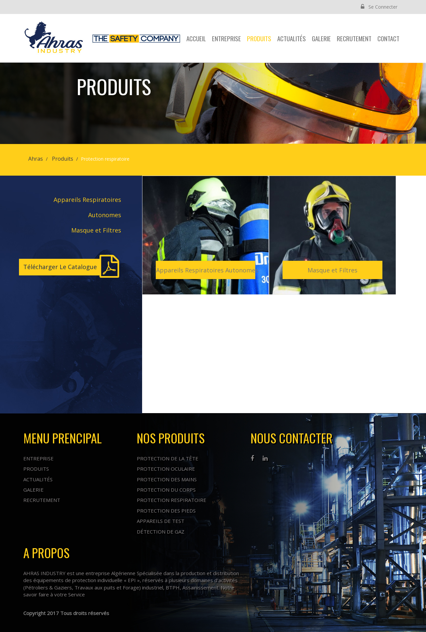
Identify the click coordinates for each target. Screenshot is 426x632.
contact (388, 38)
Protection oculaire (166, 468)
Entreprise (226, 38)
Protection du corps (166, 489)
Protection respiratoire (171, 500)
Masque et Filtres (96, 230)
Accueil (196, 38)
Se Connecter (379, 7)
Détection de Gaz (160, 531)
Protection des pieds (166, 510)
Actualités (291, 38)
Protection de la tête (167, 458)
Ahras (35, 158)
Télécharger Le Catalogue (60, 267)
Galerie (321, 38)
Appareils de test (160, 521)
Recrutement (354, 38)
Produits (259, 38)
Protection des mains (167, 479)
